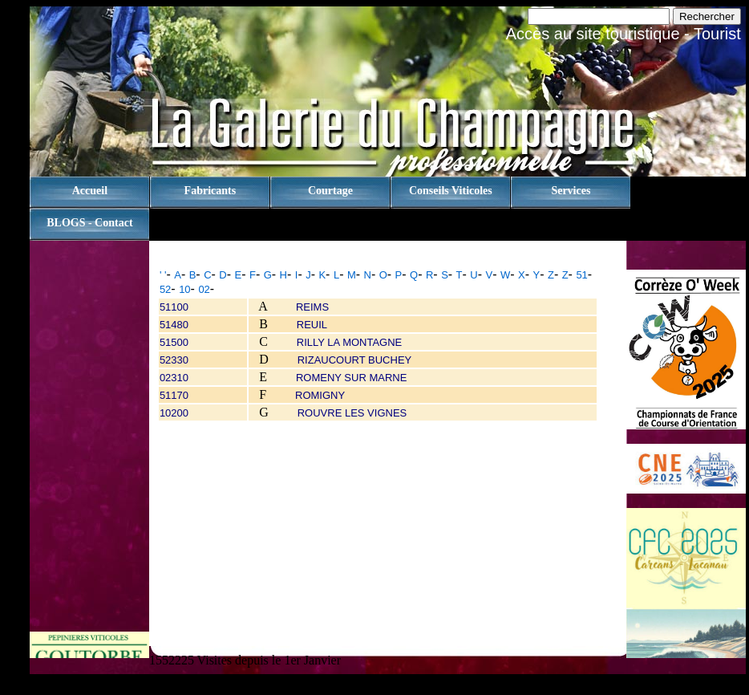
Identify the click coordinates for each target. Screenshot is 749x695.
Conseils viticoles (450, 191)
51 (581, 275)
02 (203, 289)
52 (165, 289)
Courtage (330, 191)
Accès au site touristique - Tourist (623, 34)
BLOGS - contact (89, 223)
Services (570, 191)
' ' (163, 275)
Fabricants (210, 191)
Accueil (89, 191)
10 (184, 289)
